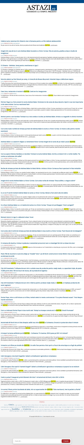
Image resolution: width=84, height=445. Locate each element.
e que (16, 405)
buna (45, 405)
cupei (49, 405)
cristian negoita (66, 407)
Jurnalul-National (16, 43)
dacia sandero (48, 410)
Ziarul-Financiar (16, 287)
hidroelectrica (28, 407)
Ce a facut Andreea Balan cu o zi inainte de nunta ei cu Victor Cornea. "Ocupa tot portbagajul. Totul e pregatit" (37, 205)
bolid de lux (7, 409)
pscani (19, 407)
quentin (20, 405)
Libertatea (15, 55)
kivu (61, 410)
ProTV (14, 245)
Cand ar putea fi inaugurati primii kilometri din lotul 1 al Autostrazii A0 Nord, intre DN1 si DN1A (32, 377)
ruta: (81, 407)
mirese (26, 410)
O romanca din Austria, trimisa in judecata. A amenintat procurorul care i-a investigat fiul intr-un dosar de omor (38, 243)
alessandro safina (33, 410)
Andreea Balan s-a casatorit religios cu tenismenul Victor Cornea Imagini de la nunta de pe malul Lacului (38, 142)
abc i (73, 407)
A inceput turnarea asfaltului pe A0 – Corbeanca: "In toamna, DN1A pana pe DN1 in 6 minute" (34, 333)
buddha (16, 409)
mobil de (41, 410)
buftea (6, 405)
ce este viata (27, 405)
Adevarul (14, 324)
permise (65, 405)
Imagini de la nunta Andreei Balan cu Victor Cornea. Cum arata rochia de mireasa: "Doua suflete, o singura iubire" (38, 181)
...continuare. (53, 45)
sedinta (65, 410)
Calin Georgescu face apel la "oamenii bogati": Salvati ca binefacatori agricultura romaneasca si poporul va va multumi (40, 367)
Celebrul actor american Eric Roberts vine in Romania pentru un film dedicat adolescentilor (31, 41)
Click (13, 301)
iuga (33, 409)
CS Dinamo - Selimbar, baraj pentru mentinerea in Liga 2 (19, 65)
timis (11, 404)
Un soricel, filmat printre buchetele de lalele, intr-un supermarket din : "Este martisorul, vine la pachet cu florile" (40, 389)
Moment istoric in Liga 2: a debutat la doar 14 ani (17, 217)
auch (16, 407)
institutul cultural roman (46, 407)
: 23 (21, 409)
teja (58, 410)
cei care (37, 409)
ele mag (41, 405)
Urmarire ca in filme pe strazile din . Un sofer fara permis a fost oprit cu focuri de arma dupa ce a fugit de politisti (41, 345)
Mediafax (14, 93)
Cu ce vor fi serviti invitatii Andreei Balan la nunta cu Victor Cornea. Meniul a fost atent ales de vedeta (34, 193)
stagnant (11, 407)
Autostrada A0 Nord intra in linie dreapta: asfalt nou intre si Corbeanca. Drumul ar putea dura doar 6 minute (39, 322)
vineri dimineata (56, 409)
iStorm (41, 416)
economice (71, 410)
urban (33, 405)
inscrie (55, 410)
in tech (70, 405)
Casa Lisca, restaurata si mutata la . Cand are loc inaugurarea (23, 91)
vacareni (77, 407)
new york (59, 405)
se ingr (59, 407)
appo (2, 409)
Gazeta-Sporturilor (16, 67)
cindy (55, 407)
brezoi (37, 405)
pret (62, 409)
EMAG (42, 402)
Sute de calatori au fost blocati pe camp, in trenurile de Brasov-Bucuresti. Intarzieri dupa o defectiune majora (37, 79)
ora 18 (74, 405)
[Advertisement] (42, 25)
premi (36, 407)
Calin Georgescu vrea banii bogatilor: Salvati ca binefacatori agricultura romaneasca (28, 356)
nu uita (42, 409)
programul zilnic (18, 410)
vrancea (27, 409)
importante (47, 409)
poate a (53, 405)
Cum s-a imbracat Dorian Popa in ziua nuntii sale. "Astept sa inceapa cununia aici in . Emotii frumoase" (37, 310)
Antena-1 (14, 133)
